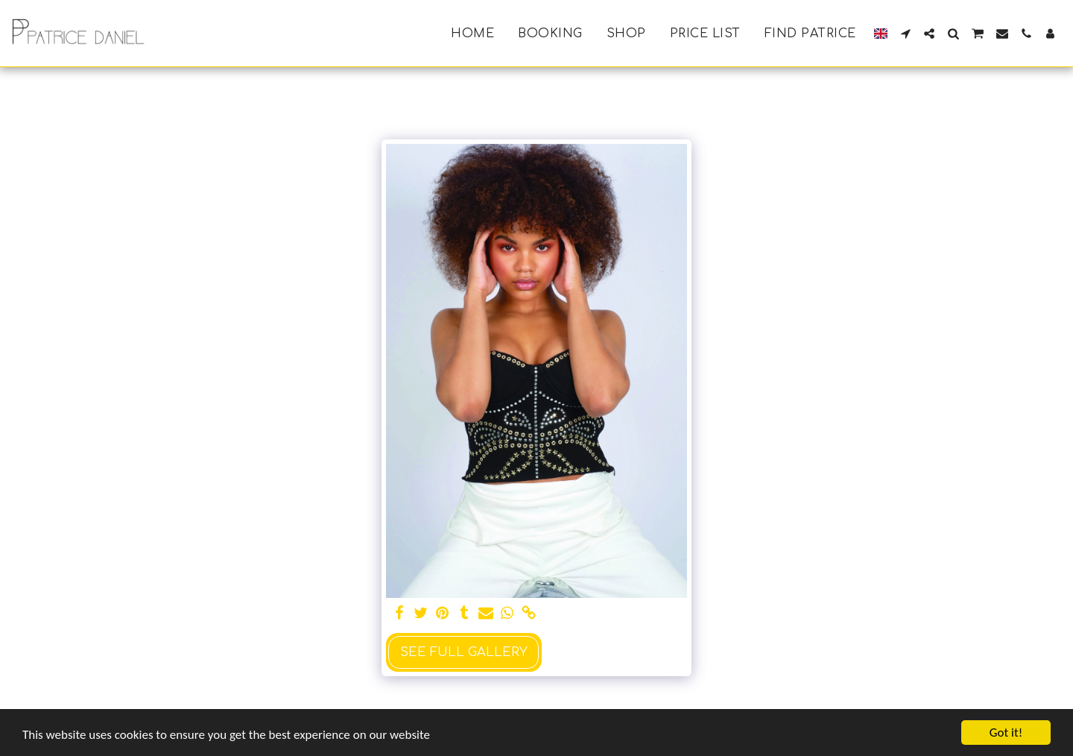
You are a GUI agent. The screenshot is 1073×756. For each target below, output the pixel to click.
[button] (905, 34)
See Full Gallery (464, 652)
